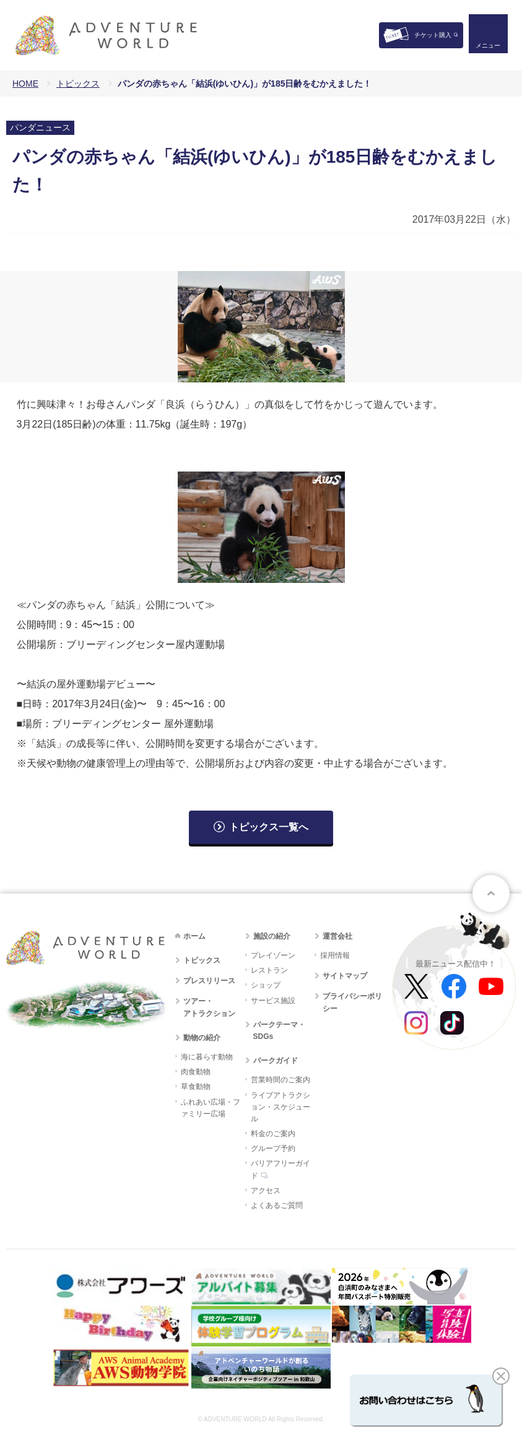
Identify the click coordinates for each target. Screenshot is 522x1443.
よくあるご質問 (277, 1205)
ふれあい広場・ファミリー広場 (210, 1108)
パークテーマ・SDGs (279, 1030)
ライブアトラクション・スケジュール (280, 1107)
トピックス (78, 83)
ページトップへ (491, 893)
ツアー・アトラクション (209, 1007)
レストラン (269, 970)
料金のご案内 (273, 1133)
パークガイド (275, 1060)
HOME (25, 83)
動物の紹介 (201, 1037)
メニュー (487, 46)
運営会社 (337, 936)
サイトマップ (345, 975)
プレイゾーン (273, 955)
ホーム (194, 936)
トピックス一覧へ (268, 827)
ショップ (266, 985)
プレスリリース (209, 980)
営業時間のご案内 (280, 1079)
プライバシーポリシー (352, 1002)
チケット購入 (432, 35)
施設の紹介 (271, 936)
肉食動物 (196, 1071)
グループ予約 (273, 1148)
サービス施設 (273, 1000)
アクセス (266, 1190)
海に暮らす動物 (207, 1057)
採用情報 (335, 955)
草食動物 (196, 1086)
